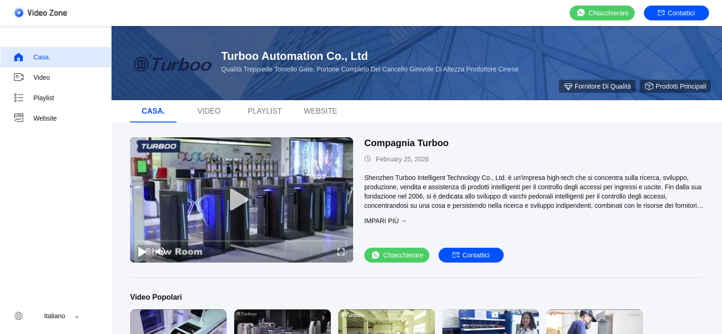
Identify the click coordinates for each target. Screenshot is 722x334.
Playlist (33, 97)
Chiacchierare (602, 13)
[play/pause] (142, 251)
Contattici (676, 13)
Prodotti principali (675, 86)
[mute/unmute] (160, 251)
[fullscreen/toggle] (341, 251)
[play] (241, 200)
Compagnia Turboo (406, 143)
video (31, 77)
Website (35, 118)
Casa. (32, 57)
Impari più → (385, 221)
